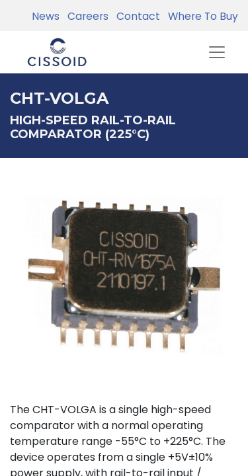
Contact (135, 16)
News (46, 16)
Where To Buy (200, 16)
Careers (85, 16)
